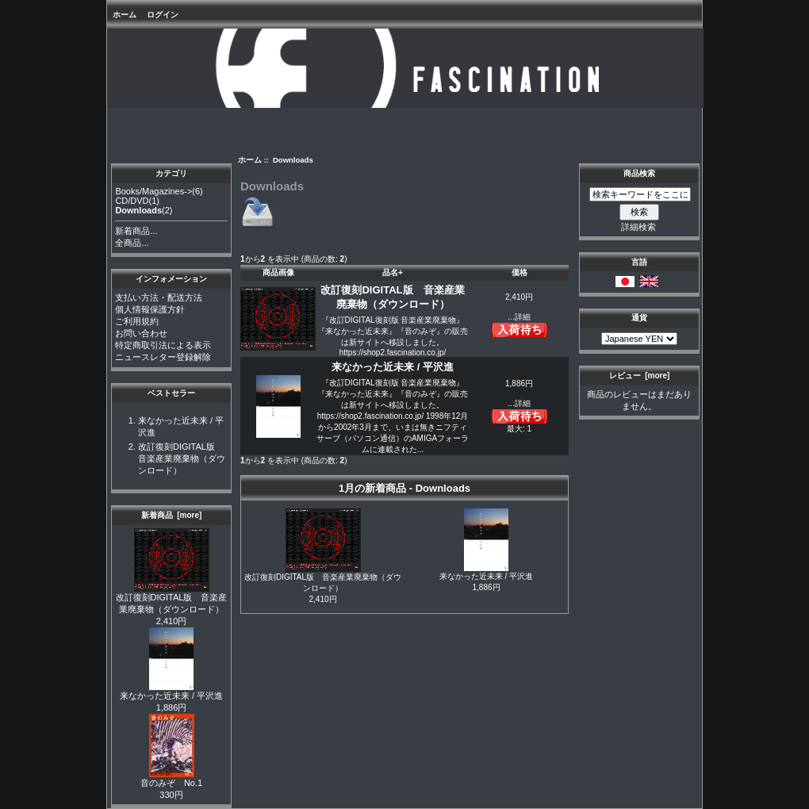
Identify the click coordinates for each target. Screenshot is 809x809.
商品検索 (639, 173)
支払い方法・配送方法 (158, 297)
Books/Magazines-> (153, 191)
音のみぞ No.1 (171, 778)
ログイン (162, 14)
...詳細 (519, 316)
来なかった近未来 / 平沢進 (171, 691)
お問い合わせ (141, 333)
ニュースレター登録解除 (163, 357)
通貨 (639, 317)
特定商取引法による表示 (163, 345)
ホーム (124, 14)
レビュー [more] (639, 375)
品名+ (392, 272)
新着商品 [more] (171, 515)
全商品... (131, 242)
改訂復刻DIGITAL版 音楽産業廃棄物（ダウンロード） (181, 458)
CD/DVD (131, 200)
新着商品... (136, 231)
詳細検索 (638, 227)
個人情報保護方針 (150, 309)
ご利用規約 (137, 321)
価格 (519, 272)
